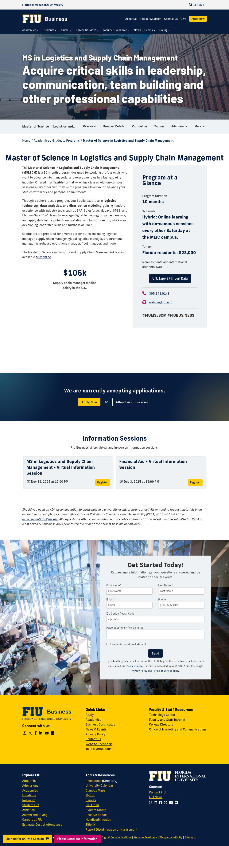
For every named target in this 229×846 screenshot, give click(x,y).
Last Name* (165, 585)
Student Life (30, 805)
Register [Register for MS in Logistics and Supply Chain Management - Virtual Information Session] (102, 482)
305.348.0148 (159, 293)
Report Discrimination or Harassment (111, 829)
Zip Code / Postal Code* (121, 613)
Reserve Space (96, 815)
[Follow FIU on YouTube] (172, 802)
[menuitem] (30, 30)
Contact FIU (157, 792)
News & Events (96, 729)
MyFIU (90, 795)
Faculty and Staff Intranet (167, 720)
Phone (162, 599)
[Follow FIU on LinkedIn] (156, 802)
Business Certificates (100, 724)
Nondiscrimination (98, 819)
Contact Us (171, 19)
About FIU (29, 781)
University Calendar (99, 785)
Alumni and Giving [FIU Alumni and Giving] (34, 815)
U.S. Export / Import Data (170, 278)
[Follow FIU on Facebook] (161, 802)
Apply (90, 715)
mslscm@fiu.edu (160, 302)
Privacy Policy (134, 665)
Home (26, 140)
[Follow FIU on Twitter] (166, 802)
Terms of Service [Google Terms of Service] (162, 670)
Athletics (28, 810)
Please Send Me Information (77, 839)
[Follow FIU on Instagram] (151, 802)
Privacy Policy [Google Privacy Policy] (139, 670)
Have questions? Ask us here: (124, 627)
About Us (131, 19)
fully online (43, 257)
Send (155, 653)
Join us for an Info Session (27, 839)
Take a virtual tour (98, 749)
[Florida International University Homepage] (42, 4)
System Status (96, 810)
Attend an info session (132, 402)
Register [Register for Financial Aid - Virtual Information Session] (195, 482)
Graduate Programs (66, 140)
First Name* (113, 585)
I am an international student (126, 644)
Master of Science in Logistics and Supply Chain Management (51, 126)
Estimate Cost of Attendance (42, 824)
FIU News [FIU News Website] (155, 797)
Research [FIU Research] (28, 800)
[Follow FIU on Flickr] (177, 802)
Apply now (198, 19)
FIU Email (92, 805)
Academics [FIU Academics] (30, 790)
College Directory (161, 724)
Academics (41, 140)
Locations (29, 795)
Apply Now (89, 402)
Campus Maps (95, 790)
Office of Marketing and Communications (177, 729)
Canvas (91, 800)
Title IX (90, 824)
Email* (110, 599)
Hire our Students (150, 19)
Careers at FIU (32, 819)
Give (183, 19)
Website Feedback (99, 744)
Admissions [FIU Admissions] (30, 785)
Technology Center (162, 715)
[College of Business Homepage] (45, 19)
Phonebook (93, 781)
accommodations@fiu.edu (40, 519)
